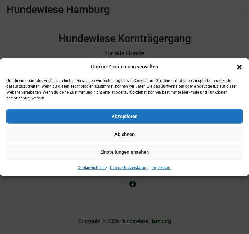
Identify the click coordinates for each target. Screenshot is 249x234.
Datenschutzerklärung (129, 167)
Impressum (162, 167)
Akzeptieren (124, 116)
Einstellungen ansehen (124, 152)
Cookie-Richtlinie (92, 167)
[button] (239, 66)
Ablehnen (124, 134)
